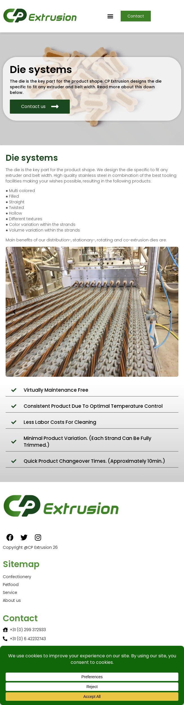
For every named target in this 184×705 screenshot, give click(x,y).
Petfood (11, 584)
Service (10, 592)
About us (12, 600)
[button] (110, 16)
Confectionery (17, 577)
